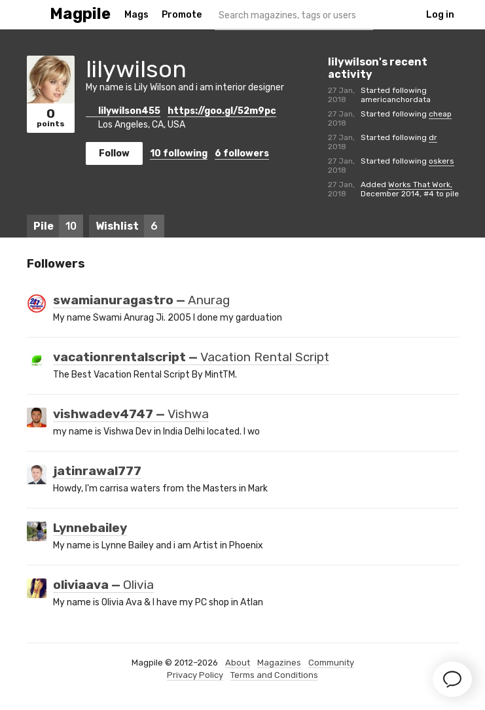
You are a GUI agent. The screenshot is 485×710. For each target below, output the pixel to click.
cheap (440, 113)
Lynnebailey (90, 528)
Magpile (80, 14)
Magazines (279, 662)
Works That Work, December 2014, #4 (406, 189)
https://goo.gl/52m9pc (222, 110)
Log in (440, 14)
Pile (58, 226)
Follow (114, 153)
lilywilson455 (123, 110)
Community (331, 662)
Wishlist (130, 226)
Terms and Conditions (274, 675)
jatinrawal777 (97, 471)
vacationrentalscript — (191, 357)
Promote (182, 14)
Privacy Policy (195, 675)
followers (242, 153)
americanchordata (396, 99)
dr (433, 137)
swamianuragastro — (141, 300)
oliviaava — (103, 585)
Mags (136, 14)
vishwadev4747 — (131, 414)
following (178, 153)
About (237, 662)
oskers (441, 161)
